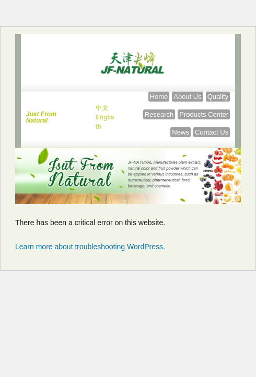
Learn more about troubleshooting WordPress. (90, 246)
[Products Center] (204, 114)
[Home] (159, 97)
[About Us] (187, 97)
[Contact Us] (211, 132)
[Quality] (218, 97)
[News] (180, 132)
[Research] (159, 114)
